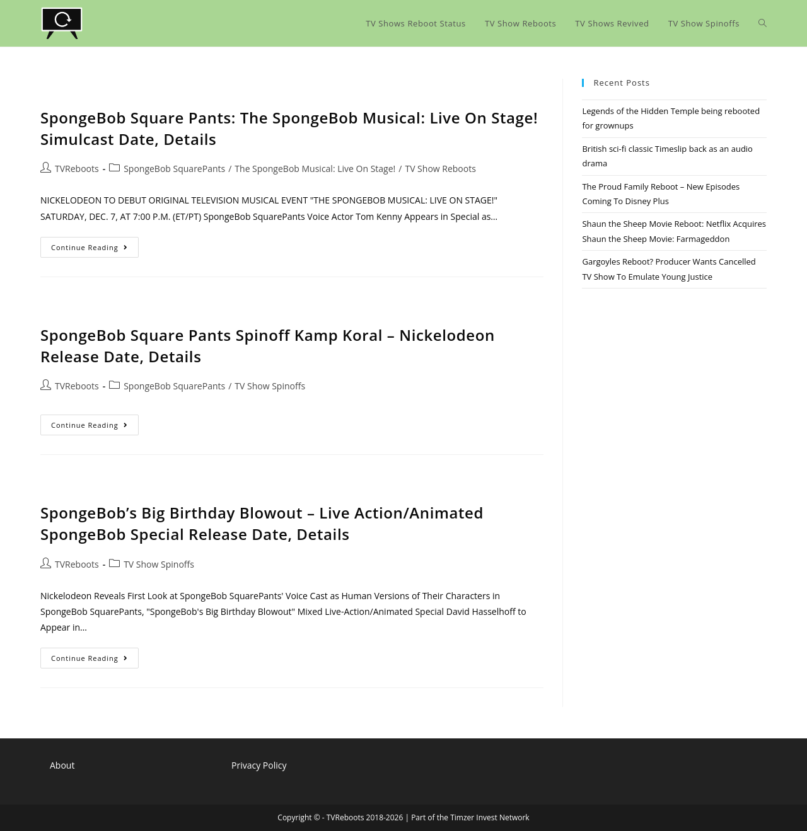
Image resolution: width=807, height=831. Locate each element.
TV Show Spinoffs (270, 386)
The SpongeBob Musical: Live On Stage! (315, 169)
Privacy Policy (258, 765)
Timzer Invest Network (489, 817)
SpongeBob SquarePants (174, 169)
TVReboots (77, 169)
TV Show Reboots (440, 169)
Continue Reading (95, 249)
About (62, 765)
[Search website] (762, 23)
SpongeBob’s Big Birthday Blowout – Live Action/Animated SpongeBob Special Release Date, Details (262, 523)
